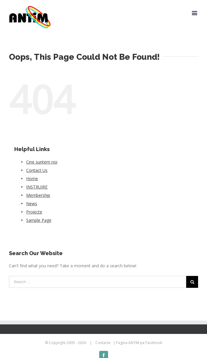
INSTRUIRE (37, 187)
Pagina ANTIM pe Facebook (139, 342)
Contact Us (37, 170)
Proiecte (34, 212)
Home (32, 178)
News (31, 203)
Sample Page (38, 220)
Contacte (103, 342)
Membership (38, 195)
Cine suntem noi (41, 162)
